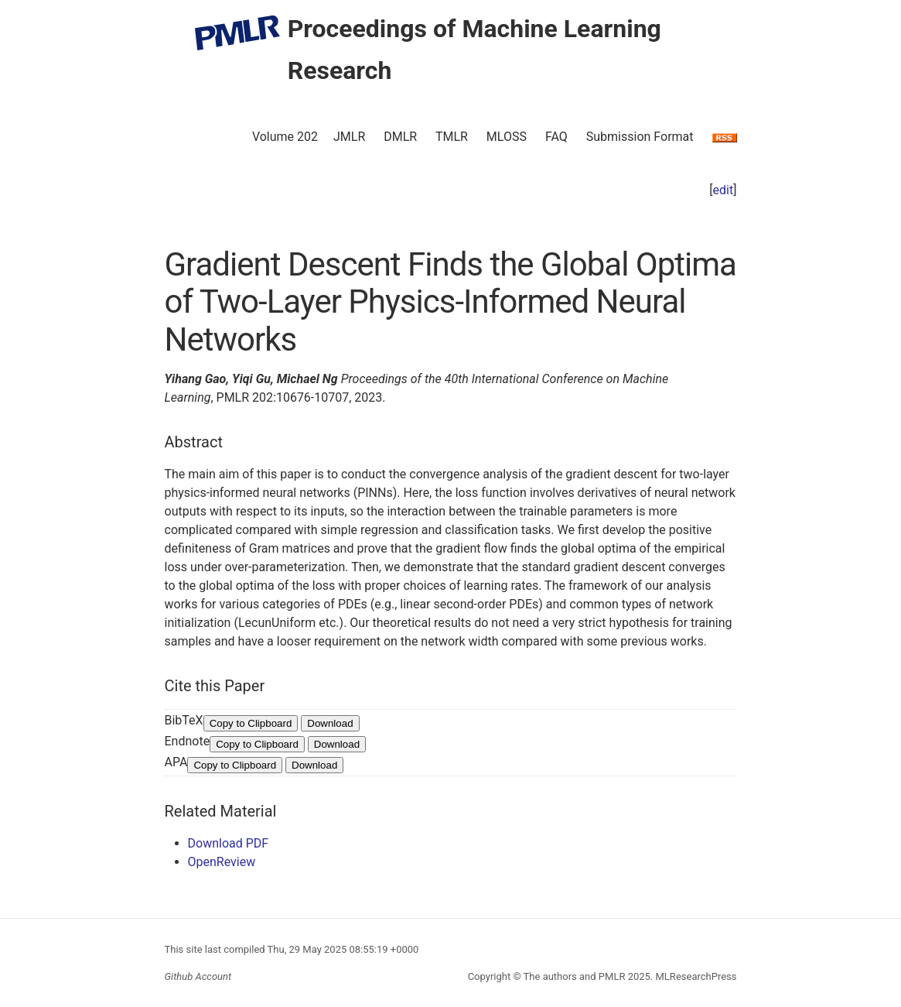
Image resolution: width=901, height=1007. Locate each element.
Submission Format (640, 136)
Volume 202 (285, 136)
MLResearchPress (694, 976)
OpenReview (222, 862)
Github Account (198, 976)
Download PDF (228, 843)
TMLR (451, 136)
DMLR (400, 136)
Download (330, 723)
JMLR (349, 136)
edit (723, 190)
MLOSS (506, 136)
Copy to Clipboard (251, 723)
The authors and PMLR (575, 976)
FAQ (556, 136)
